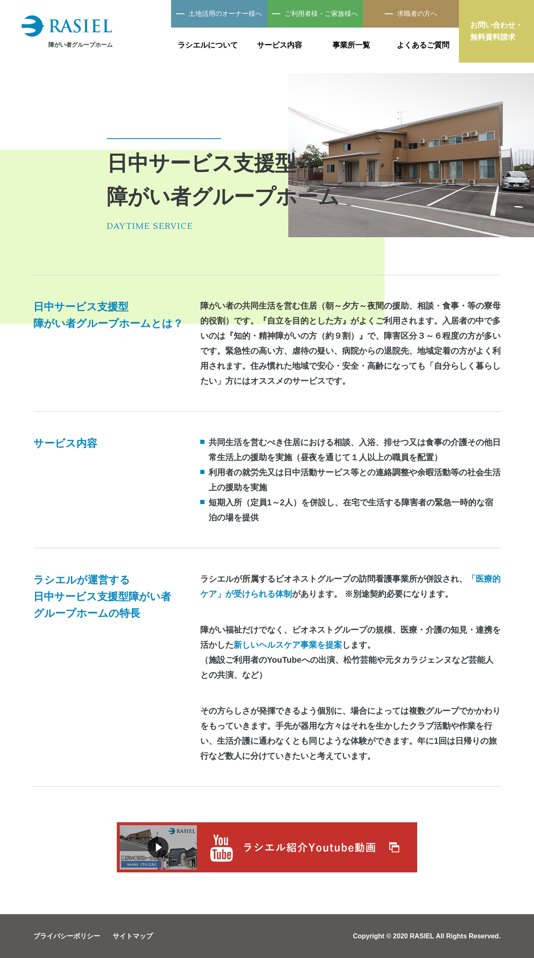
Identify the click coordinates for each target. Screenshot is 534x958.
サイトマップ (133, 936)
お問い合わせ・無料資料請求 (496, 31)
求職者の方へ (411, 13)
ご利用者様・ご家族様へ (315, 13)
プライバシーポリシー (66, 936)
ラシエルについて (208, 45)
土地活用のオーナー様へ (219, 13)
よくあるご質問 (423, 45)
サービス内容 (279, 45)
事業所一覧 (351, 45)
